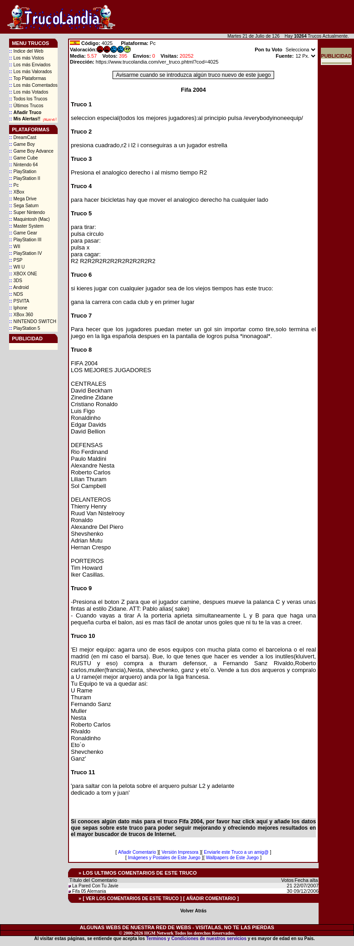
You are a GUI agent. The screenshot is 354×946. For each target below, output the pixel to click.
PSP (15, 260)
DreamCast (22, 137)
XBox (16, 191)
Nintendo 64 (23, 164)
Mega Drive (23, 198)
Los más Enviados (29, 64)
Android (19, 287)
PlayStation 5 (24, 328)
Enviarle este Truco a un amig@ (236, 852)
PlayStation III (25, 239)
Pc (14, 185)
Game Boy (22, 144)
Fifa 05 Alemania (89, 891)
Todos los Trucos (28, 98)
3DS (15, 280)
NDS (16, 294)
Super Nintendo (27, 212)
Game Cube (23, 157)
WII (14, 246)
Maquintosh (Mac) (29, 219)
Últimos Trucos (26, 105)
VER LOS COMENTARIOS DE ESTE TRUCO (132, 898)
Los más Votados (28, 92)
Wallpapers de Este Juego (232, 857)
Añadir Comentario (137, 852)
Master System (26, 226)
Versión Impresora (180, 852)
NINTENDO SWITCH (32, 321)
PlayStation (22, 171)
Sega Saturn (24, 205)
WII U (17, 266)
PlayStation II (24, 178)
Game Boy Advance (31, 151)
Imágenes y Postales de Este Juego (164, 857)
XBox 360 (21, 314)
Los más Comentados (33, 85)
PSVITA (19, 301)
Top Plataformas (27, 78)
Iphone (18, 307)
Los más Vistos (26, 57)
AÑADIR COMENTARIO (211, 898)
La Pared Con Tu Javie (95, 885)
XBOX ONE (23, 273)
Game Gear (23, 232)
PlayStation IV (25, 253)
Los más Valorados (30, 71)
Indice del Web (26, 51)
